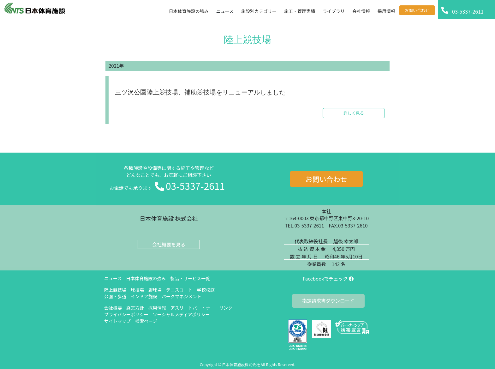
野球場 (155, 290)
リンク (225, 308)
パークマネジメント (181, 296)
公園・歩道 (115, 296)
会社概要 (113, 308)
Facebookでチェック (328, 278)
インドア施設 (144, 296)
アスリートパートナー (192, 308)
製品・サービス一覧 (190, 278)
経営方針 (135, 308)
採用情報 (157, 308)
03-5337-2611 (195, 186)
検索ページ (146, 321)
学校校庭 (206, 290)
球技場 (137, 290)
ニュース (113, 278)
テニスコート (179, 290)
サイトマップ (117, 321)
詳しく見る (353, 113)
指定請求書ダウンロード (328, 300)
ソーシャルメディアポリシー (181, 314)
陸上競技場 (115, 290)
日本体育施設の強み (146, 278)
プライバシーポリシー (126, 314)
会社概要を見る (168, 244)
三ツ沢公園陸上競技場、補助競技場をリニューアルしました (200, 92)
